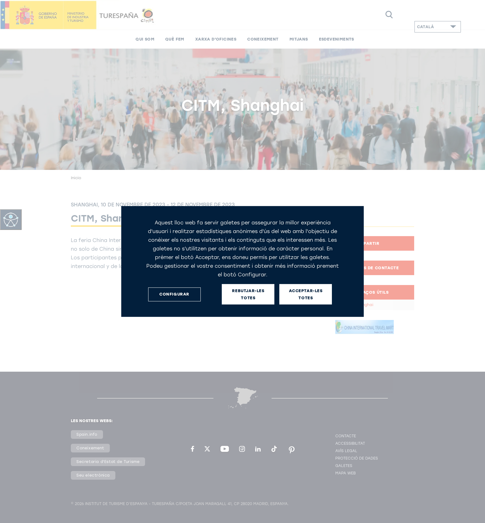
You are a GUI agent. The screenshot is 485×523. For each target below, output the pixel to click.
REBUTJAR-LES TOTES (248, 294)
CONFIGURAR (174, 294)
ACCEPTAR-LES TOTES (305, 294)
